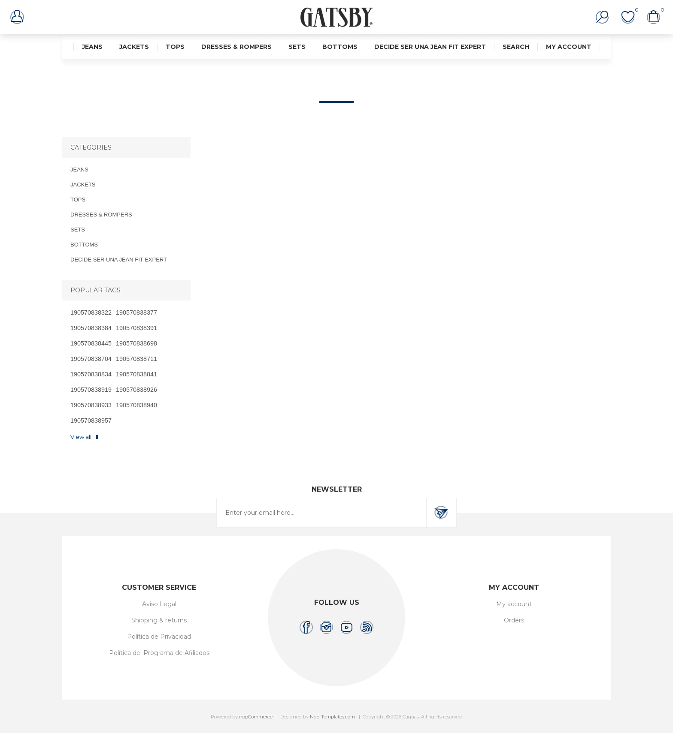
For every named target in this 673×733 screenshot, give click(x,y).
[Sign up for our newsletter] (321, 512)
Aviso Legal (159, 604)
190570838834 (91, 374)
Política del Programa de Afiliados (159, 653)
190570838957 (91, 420)
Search (516, 47)
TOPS (175, 47)
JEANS (92, 47)
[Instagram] (326, 627)
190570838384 (91, 327)
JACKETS (134, 47)
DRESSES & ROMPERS (236, 47)
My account (568, 47)
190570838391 (136, 327)
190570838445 (91, 343)
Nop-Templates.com (332, 717)
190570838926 (136, 389)
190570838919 (91, 389)
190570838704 (91, 358)
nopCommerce (256, 717)
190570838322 (91, 312)
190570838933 (91, 405)
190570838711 (136, 358)
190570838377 (136, 312)
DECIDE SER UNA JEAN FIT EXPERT (430, 47)
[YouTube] (346, 627)
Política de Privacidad (159, 636)
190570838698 (136, 343)
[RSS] (366, 627)
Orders (514, 620)
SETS (297, 47)
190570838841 (136, 374)
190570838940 (136, 405)
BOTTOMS (340, 47)
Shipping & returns (159, 620)
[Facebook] (306, 627)
